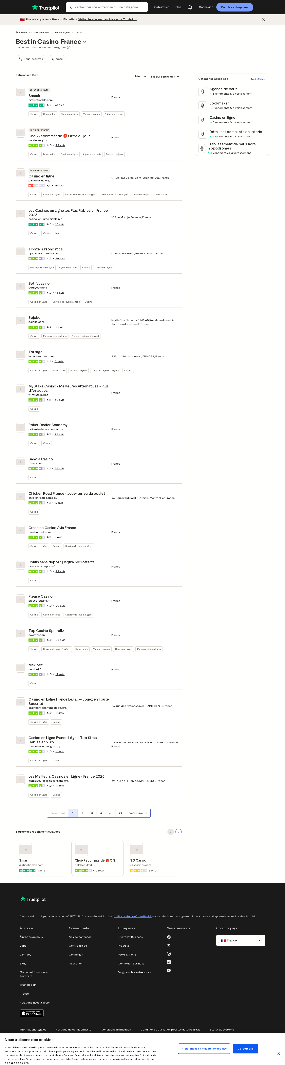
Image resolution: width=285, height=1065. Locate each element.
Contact (25, 954)
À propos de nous (31, 937)
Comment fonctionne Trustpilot (34, 974)
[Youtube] (169, 970)
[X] (169, 945)
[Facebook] (169, 936)
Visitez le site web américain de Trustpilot (107, 19)
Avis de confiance (80, 937)
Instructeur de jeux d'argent (80, 194)
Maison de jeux (91, 113)
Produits (123, 945)
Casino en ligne (69, 113)
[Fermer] (263, 19)
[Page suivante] (138, 813)
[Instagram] (169, 953)
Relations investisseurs (35, 1002)
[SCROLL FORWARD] (178, 832)
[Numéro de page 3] (92, 813)
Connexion (76, 954)
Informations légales (33, 1029)
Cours (46, 443)
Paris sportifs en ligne (42, 267)
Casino (34, 113)
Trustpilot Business (130, 937)
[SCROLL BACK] (170, 832)
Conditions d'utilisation (116, 1029)
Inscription (76, 963)
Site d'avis (161, 194)
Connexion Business (131, 963)
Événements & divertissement (33, 32)
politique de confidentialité (132, 916)
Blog (23, 963)
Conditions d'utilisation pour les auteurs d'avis (170, 1029)
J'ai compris (246, 1048)
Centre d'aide (78, 945)
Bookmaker (49, 113)
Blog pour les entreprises (134, 972)
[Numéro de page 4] (101, 813)
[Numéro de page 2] (82, 813)
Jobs (23, 945)
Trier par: (141, 76)
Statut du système (222, 1029)
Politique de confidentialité (73, 1029)
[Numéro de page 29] (120, 813)
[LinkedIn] (169, 961)
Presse (24, 993)
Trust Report (28, 984)
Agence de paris (114, 113)
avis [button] (59, 105)
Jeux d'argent (62, 32)
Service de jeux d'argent (115, 194)
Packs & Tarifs (127, 954)
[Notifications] (190, 7)
